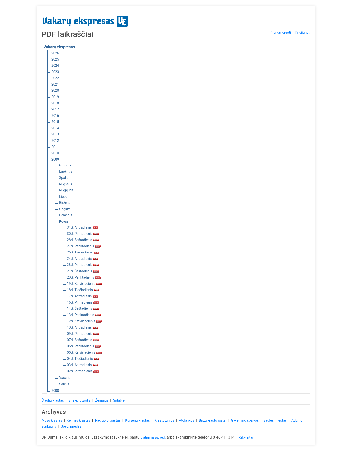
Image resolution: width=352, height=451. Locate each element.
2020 (55, 90)
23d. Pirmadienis (83, 265)
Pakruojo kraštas (108, 420)
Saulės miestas (275, 420)
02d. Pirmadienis (83, 371)
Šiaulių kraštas (53, 400)
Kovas (63, 221)
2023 (55, 72)
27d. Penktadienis (84, 246)
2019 (55, 97)
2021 (55, 84)
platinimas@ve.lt (152, 437)
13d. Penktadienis (84, 315)
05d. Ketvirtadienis (84, 352)
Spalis (63, 178)
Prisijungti (302, 32)
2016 (55, 116)
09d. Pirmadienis (83, 334)
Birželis (64, 203)
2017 (55, 109)
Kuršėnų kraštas (138, 420)
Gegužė (65, 209)
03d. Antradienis (82, 365)
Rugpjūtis (66, 190)
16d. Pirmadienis (83, 302)
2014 (55, 128)
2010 (55, 153)
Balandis (65, 215)
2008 (55, 391)
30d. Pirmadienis (83, 234)
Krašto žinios (164, 420)
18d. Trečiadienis (83, 290)
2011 (55, 147)
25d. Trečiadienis (83, 252)
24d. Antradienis (82, 259)
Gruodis (65, 165)
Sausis (64, 384)
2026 (55, 53)
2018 (55, 103)
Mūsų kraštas (52, 420)
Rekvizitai (246, 437)
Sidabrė (119, 400)
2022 (55, 78)
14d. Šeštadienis (83, 308)
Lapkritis (65, 171)
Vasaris (64, 378)
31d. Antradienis (82, 227)
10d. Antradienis (82, 327)
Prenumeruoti (280, 32)
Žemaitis (102, 400)
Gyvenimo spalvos (245, 420)
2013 (55, 134)
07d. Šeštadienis (83, 340)
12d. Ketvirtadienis (84, 321)
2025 (55, 59)
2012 (55, 141)
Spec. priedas (71, 426)
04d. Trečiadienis (83, 359)
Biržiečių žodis (79, 400)
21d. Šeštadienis (83, 271)
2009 (55, 159)
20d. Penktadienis (84, 277)
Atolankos (187, 420)
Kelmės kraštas (79, 420)
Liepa (63, 196)
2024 (55, 65)
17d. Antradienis (82, 296)
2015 (55, 122)
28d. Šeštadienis (83, 240)
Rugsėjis (65, 184)
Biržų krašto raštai (213, 420)
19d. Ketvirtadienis (84, 284)
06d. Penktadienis (84, 346)
